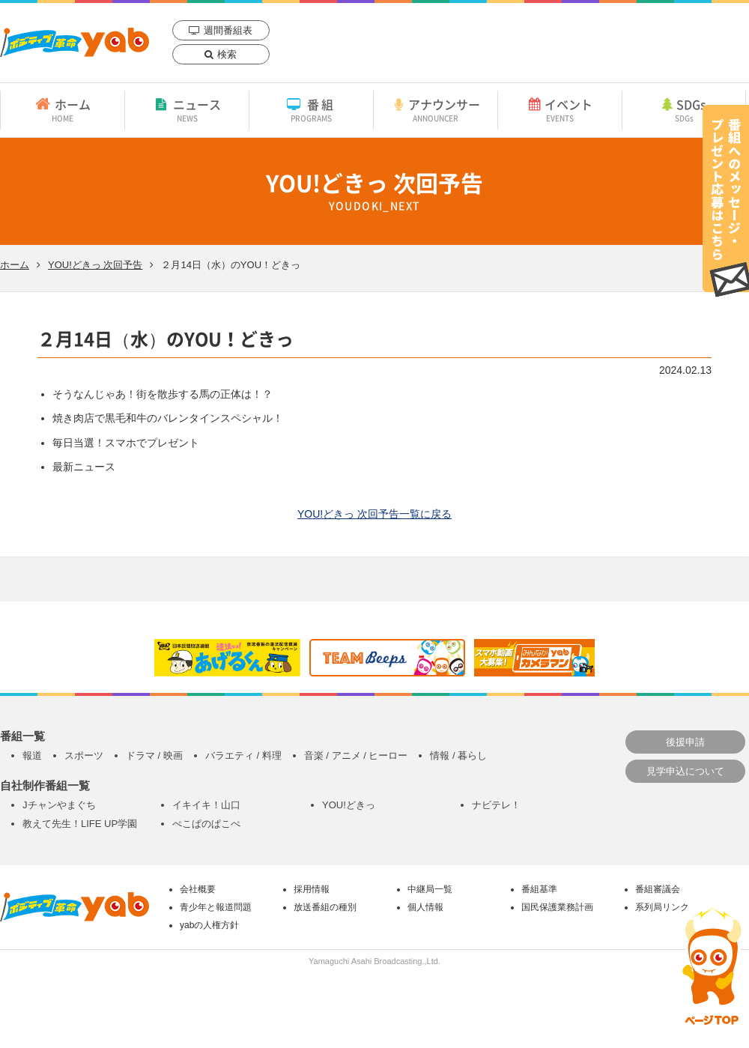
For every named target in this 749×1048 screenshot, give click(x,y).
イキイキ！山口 (206, 805)
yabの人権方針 (209, 925)
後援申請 (685, 742)
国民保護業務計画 (557, 907)
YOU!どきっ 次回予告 (95, 264)
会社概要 (198, 889)
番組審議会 (657, 889)
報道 (32, 755)
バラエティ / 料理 (243, 755)
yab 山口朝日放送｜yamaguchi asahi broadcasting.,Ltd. (74, 42)
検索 (227, 54)
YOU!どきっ (348, 805)
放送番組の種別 (325, 907)
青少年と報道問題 (216, 907)
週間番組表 (228, 30)
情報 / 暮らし (458, 755)
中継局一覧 (429, 889)
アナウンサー (435, 109)
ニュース (187, 109)
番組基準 (539, 889)
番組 (311, 109)
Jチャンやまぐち (59, 805)
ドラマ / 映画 (154, 755)
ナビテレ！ (496, 805)
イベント (560, 109)
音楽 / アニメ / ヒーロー (356, 755)
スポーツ (83, 755)
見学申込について (685, 771)
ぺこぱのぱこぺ (206, 823)
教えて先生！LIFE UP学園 (79, 823)
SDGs (683, 109)
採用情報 (312, 889)
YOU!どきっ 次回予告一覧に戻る (374, 514)
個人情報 (425, 907)
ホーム (62, 109)
